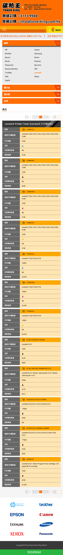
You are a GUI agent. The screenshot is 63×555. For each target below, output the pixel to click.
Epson (7, 57)
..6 (54, 117)
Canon (37, 50)
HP (6, 50)
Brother (8, 54)
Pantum (37, 61)
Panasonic (9, 65)
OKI (35, 69)
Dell (6, 76)
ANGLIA (44, 545)
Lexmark (37, 73)
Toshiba (8, 73)
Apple (7, 80)
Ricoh (7, 61)
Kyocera (37, 65)
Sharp (36, 76)
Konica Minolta (11, 69)
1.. (27, 117)
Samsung (38, 54)
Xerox (36, 57)
